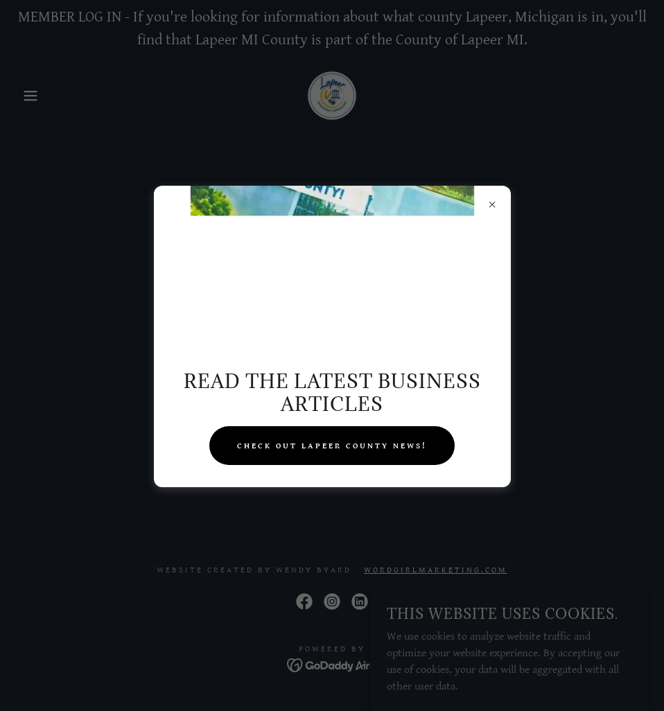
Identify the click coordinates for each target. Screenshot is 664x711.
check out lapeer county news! (332, 445)
